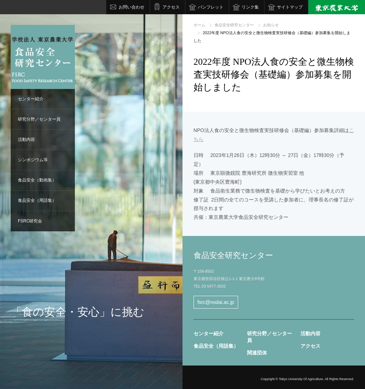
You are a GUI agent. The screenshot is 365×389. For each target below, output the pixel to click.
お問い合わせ (131, 7)
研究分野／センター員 (39, 119)
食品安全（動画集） (37, 180)
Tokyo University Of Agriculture (301, 379)
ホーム (199, 25)
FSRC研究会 (30, 221)
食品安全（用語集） (37, 200)
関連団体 (257, 353)
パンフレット (210, 7)
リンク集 (250, 7)
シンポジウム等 (33, 159)
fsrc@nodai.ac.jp (215, 302)
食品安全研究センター (234, 25)
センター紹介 (30, 98)
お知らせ (271, 25)
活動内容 (26, 139)
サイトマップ (290, 7)
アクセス (171, 7)
